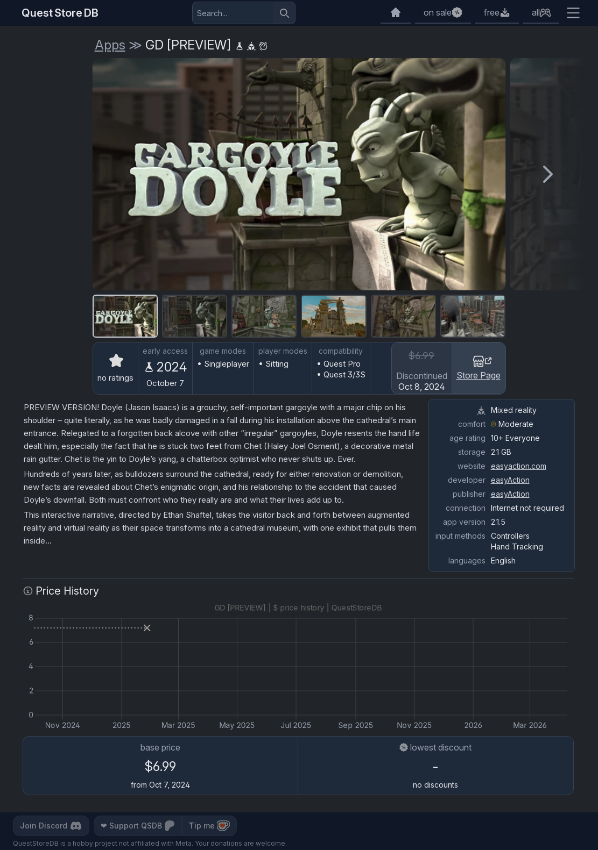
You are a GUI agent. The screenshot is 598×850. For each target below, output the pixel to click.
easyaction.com (518, 465)
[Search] (284, 13)
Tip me (209, 825)
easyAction (510, 479)
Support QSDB (138, 825)
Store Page (478, 367)
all (536, 12)
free (491, 12)
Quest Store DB (60, 12)
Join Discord (51, 825)
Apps (110, 45)
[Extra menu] (573, 13)
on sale (438, 12)
